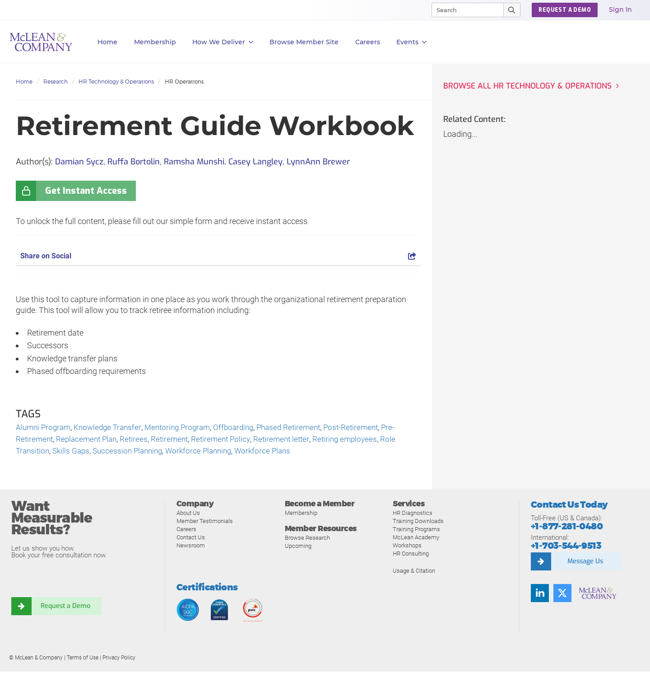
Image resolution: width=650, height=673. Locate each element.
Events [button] (411, 42)
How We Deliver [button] (222, 42)
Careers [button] (367, 42)
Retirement (176, 440)
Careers (186, 530)
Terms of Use (82, 659)
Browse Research (307, 539)
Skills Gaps (74, 452)
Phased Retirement (302, 428)
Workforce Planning (208, 452)
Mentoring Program (185, 428)
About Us (188, 514)
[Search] (463, 9)
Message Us (585, 562)
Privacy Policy (118, 659)
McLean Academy (416, 538)
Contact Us (190, 538)
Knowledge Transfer (112, 428)
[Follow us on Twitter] (562, 594)
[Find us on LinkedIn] (540, 594)
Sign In (620, 9)
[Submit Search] (512, 10)
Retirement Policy (229, 440)
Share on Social (218, 256)
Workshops (407, 546)
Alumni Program (45, 428)
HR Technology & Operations (116, 81)
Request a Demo (65, 607)
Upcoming (298, 547)
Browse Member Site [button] (304, 42)
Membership (155, 42)
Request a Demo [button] (565, 10)
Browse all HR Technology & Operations (529, 86)
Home (107, 42)
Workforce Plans (275, 452)
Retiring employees (358, 440)
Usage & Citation (414, 572)
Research (55, 81)
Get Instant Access (86, 191)
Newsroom (190, 546)
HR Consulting (411, 554)
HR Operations (184, 81)
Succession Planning (133, 452)
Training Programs (416, 530)
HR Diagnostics (412, 514)
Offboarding (244, 428)
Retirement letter (292, 440)
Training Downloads (418, 522)
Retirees (139, 440)
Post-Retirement (367, 428)
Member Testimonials (204, 522)
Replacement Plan (90, 440)
